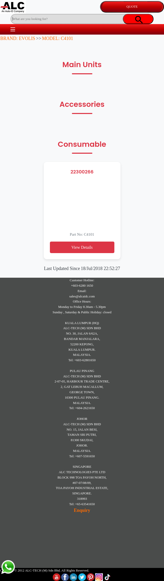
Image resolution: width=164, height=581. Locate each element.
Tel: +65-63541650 (82, 504)
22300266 (82, 172)
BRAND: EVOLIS (17, 38)
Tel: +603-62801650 (81, 360)
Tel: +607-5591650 (82, 456)
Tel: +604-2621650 (82, 408)
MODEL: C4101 (57, 38)
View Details (82, 247)
